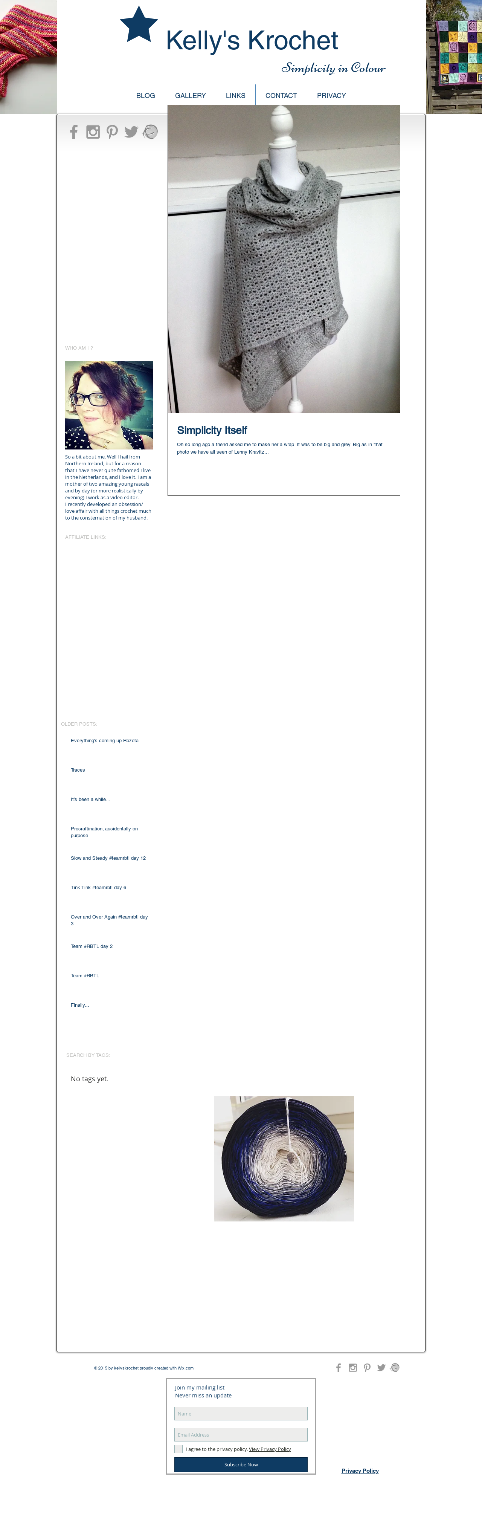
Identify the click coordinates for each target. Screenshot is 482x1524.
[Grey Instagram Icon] (93, 131)
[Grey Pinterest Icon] (112, 131)
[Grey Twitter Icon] (131, 131)
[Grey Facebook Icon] (73, 131)
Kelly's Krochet (252, 39)
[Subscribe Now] (241, 1464)
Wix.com (186, 1368)
